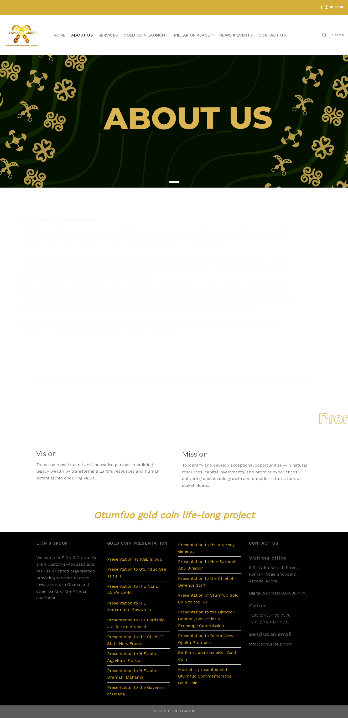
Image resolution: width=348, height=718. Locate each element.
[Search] (324, 35)
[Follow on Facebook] (321, 7)
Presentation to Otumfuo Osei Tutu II (137, 572)
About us (82, 35)
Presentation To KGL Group (134, 559)
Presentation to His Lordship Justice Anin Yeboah (136, 623)
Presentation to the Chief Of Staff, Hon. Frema (135, 640)
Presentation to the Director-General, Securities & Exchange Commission (207, 618)
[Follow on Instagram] (326, 7)
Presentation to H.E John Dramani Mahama (132, 674)
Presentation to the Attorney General (206, 548)
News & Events (236, 35)
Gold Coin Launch (145, 35)
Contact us (272, 35)
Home (59, 35)
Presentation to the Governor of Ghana (136, 691)
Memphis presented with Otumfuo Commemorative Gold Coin (205, 676)
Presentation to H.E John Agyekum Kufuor (132, 657)
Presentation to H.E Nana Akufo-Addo (132, 590)
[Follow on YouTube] (341, 7)
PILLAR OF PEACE (194, 35)
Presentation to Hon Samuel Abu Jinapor (206, 565)
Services (108, 35)
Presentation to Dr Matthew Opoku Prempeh (205, 639)
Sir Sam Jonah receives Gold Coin (207, 656)
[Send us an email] (336, 7)
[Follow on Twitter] (331, 7)
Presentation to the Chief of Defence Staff (205, 582)
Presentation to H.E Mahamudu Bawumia (129, 606)
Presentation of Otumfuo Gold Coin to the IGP (208, 599)
